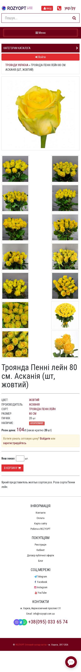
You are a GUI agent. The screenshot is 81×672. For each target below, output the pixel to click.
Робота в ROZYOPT (40, 528)
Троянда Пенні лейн (42, 409)
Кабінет (41, 550)
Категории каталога (17, 48)
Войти (40, 57)
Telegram (40, 576)
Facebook (40, 582)
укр (67, 7)
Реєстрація (40, 544)
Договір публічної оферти (40, 555)
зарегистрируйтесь (14, 443)
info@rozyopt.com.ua (44, 613)
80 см (32, 413)
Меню (41, 32)
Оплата (40, 518)
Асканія (34, 404)
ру (73, 7)
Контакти (40, 512)
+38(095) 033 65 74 (41, 622)
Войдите (45, 438)
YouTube (40, 592)
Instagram (40, 587)
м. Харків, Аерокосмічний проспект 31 (40, 608)
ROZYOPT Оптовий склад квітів (31, 644)
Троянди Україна (16, 65)
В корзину (12, 468)
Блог (40, 560)
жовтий (34, 400)
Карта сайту (40, 523)
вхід (47, 8)
